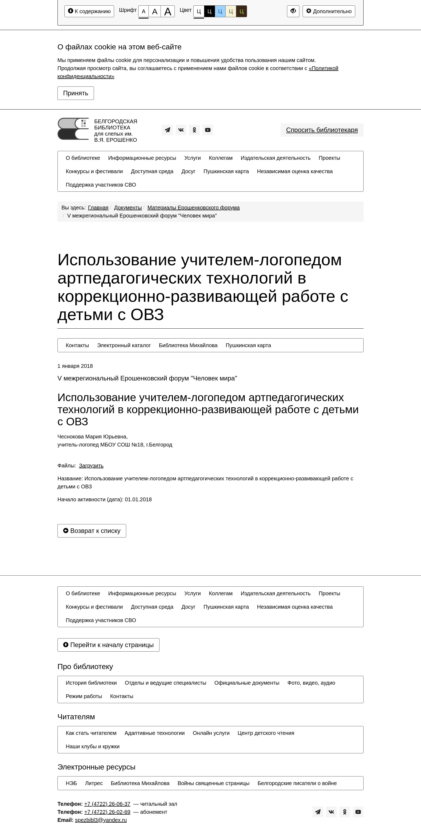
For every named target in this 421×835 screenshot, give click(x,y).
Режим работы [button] (84, 696)
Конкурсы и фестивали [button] (94, 171)
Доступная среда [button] (152, 171)
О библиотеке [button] (83, 158)
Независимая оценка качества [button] (295, 171)
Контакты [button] (77, 345)
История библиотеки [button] (91, 683)
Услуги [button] (192, 158)
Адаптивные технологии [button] (155, 733)
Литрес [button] (94, 783)
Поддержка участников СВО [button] (101, 185)
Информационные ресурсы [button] (142, 158)
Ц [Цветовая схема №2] (210, 11)
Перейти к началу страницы (108, 644)
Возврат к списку (92, 530)
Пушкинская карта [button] (226, 171)
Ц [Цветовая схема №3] (220, 11)
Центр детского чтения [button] (266, 733)
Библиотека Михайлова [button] (188, 345)
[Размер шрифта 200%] (168, 11)
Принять (75, 93)
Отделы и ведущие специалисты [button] (165, 683)
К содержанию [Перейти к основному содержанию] (89, 11)
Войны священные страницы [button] (213, 783)
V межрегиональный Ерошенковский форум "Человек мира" (142, 216)
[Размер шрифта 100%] (143, 11)
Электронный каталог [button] (124, 345)
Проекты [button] (329, 158)
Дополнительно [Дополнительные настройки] (329, 11)
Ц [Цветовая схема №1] (199, 12)
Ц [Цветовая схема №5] (241, 11)
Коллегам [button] (221, 158)
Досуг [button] (188, 171)
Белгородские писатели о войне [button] (297, 783)
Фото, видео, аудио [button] (311, 683)
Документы (128, 207)
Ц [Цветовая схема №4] (231, 11)
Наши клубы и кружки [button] (93, 746)
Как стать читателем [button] (91, 733)
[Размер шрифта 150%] (154, 11)
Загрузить (91, 466)
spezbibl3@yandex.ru (101, 820)
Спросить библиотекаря (322, 129)
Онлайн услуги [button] (211, 733)
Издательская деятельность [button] (276, 158)
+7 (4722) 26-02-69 (107, 812)
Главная (98, 207)
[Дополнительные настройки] (293, 11)
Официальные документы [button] (246, 683)
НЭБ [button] (71, 783)
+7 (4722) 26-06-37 (107, 804)
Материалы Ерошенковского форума (193, 207)
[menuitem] (83, 158)
